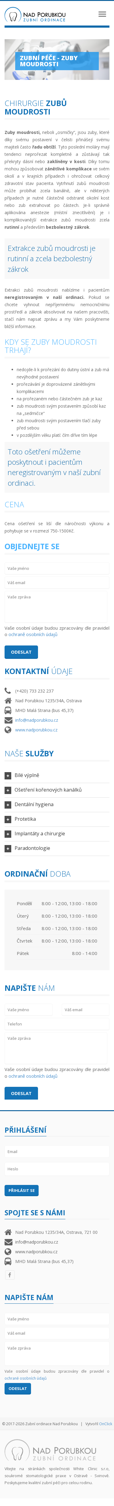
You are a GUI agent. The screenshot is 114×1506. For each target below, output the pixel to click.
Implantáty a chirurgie (40, 833)
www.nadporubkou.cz (36, 730)
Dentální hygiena (34, 804)
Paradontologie (32, 848)
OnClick (105, 1423)
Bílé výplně (27, 775)
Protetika (25, 819)
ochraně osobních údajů (33, 634)
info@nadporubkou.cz (36, 720)
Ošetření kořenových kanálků (48, 789)
